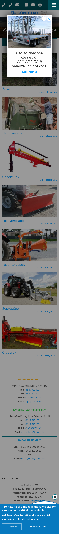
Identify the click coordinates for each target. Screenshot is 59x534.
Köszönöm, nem (38, 528)
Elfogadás (11, 528)
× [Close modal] (49, 18)
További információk (29, 520)
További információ (30, 72)
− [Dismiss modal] (44, 18)
